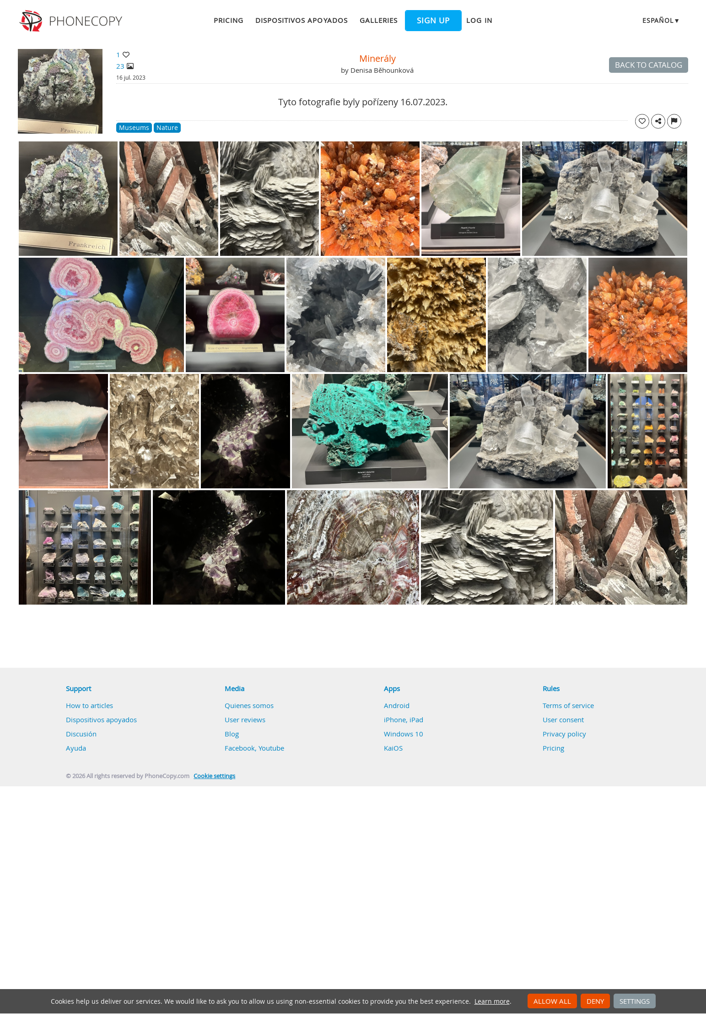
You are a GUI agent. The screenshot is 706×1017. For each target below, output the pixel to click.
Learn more (492, 1001)
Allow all (552, 1001)
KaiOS (393, 747)
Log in (479, 20)
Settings (635, 1001)
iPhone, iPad (403, 719)
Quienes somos (249, 705)
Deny (595, 1001)
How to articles (89, 705)
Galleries (379, 20)
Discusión (81, 733)
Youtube (271, 747)
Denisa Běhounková (382, 70)
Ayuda (76, 747)
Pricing (228, 20)
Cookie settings (214, 776)
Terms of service (568, 705)
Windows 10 (403, 733)
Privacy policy (564, 733)
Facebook (240, 747)
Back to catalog (648, 65)
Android (397, 705)
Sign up (433, 21)
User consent (563, 719)
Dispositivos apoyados (301, 20)
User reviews (245, 719)
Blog (232, 733)
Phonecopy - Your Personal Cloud (72, 21)
